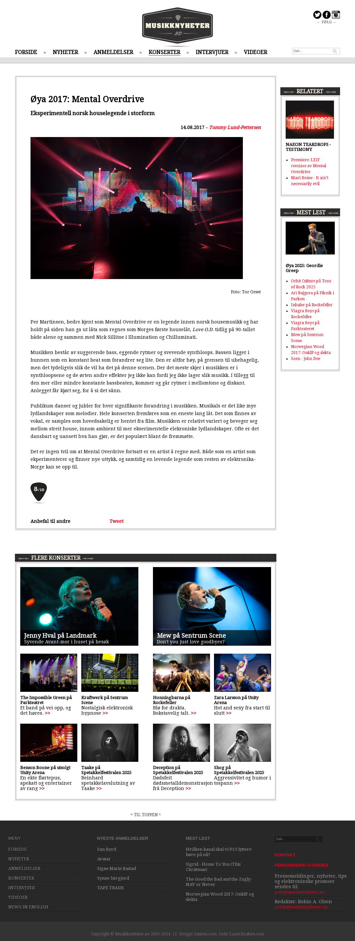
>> (47, 713)
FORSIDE (26, 52)
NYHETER (65, 52)
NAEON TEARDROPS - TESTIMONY (308, 147)
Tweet (116, 521)
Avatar (104, 858)
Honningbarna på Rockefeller (171, 700)
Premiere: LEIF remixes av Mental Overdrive (308, 166)
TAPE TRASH (110, 887)
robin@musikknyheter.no (301, 907)
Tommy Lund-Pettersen (235, 127)
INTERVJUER (212, 52)
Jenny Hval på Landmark (60, 635)
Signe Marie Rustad (116, 868)
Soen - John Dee (305, 358)
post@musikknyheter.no (300, 892)
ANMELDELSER (113, 52)
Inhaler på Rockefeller (311, 305)
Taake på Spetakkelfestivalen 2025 (106, 770)
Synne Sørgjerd (113, 878)
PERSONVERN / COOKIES (301, 865)
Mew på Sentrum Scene (191, 635)
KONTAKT (285, 854)
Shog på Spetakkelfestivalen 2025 (239, 770)
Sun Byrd (106, 849)
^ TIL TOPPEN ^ (145, 815)
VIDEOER (255, 52)
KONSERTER (164, 52)
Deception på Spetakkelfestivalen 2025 (178, 770)
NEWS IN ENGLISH (28, 907)
